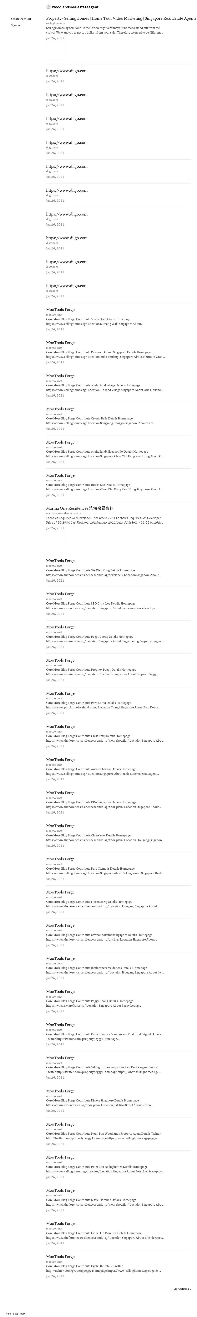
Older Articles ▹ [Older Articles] (181, 1299)
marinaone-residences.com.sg (63, 518)
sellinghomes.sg (55, 23)
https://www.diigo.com (67, 71)
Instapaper (17, 7)
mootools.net (54, 317)
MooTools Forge (60, 313)
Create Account (18, 19)
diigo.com (52, 76)
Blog (15, 1313)
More (24, 1313)
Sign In (12, 26)
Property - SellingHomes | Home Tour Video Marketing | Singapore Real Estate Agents (121, 19)
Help (8, 1313)
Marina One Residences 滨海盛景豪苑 (80, 513)
